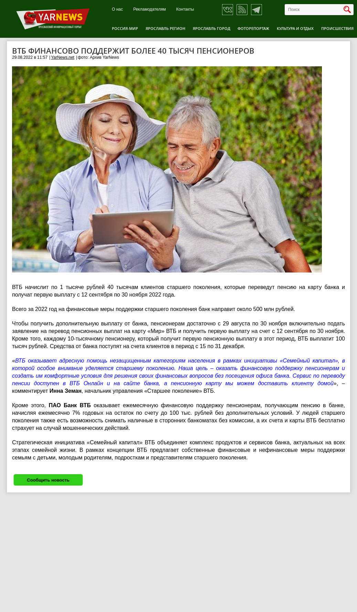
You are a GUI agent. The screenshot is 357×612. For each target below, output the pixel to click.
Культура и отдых (295, 28)
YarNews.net (62, 57)
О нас (117, 9)
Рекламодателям (149, 9)
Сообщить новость (48, 479)
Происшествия (337, 28)
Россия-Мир (125, 28)
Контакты (185, 9)
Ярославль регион (165, 28)
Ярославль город (211, 28)
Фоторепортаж (253, 28)
